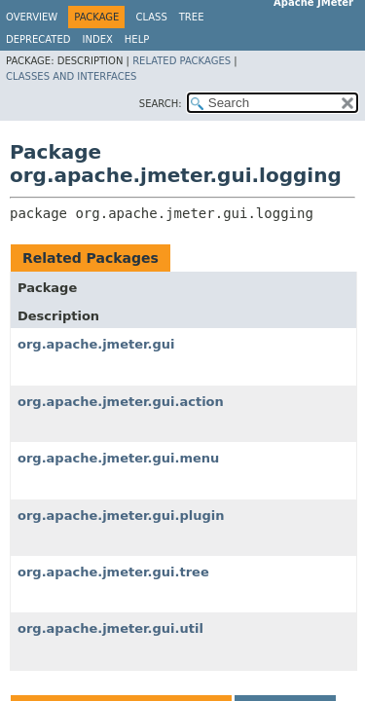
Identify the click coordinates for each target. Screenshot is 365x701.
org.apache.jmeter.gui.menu (118, 458)
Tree (191, 17)
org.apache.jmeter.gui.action (121, 401)
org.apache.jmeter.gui (96, 344)
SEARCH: (160, 103)
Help (137, 39)
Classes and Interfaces (71, 76)
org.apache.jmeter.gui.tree (113, 572)
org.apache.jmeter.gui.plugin (121, 515)
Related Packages (181, 60)
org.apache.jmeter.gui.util (110, 628)
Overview (31, 17)
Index (98, 39)
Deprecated (38, 39)
